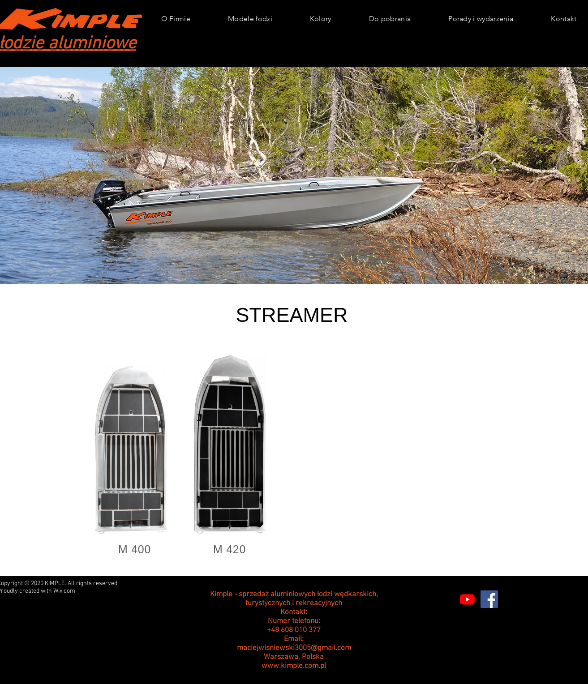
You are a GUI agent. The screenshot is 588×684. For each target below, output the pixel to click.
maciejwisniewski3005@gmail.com (294, 648)
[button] (250, 18)
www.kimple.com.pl (294, 666)
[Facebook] (489, 599)
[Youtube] (467, 599)
